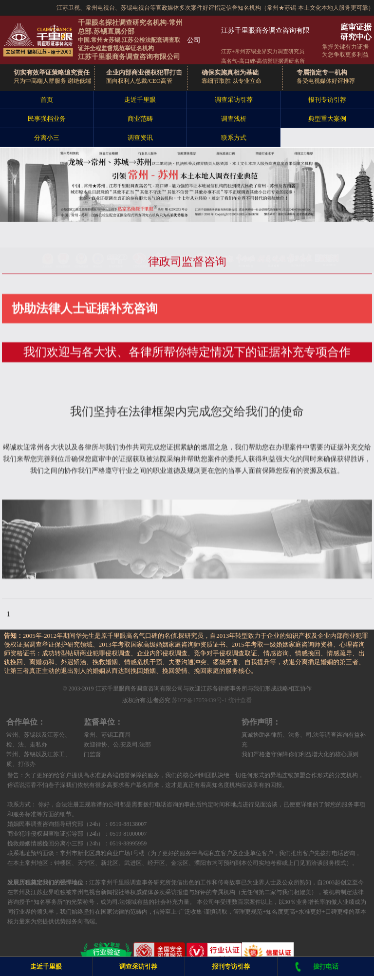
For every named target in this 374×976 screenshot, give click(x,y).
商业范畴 (140, 118)
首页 (46, 99)
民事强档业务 (47, 118)
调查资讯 (140, 137)
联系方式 (233, 137)
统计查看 (240, 700)
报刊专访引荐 (327, 99)
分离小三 (46, 137)
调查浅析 (233, 118)
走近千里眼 (140, 99)
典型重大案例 (327, 118)
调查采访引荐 (234, 99)
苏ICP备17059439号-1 (199, 700)
